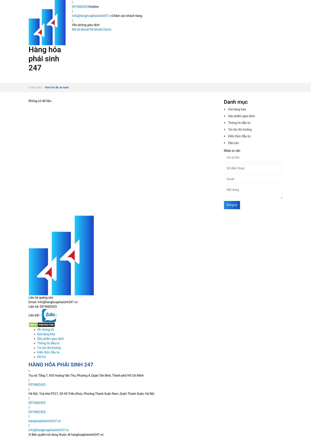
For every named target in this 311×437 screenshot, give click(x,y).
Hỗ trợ (89, 80)
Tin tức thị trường (246, 76)
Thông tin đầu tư (199, 76)
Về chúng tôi (66, 76)
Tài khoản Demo (100, 29)
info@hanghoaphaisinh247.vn (92, 16)
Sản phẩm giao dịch (151, 76)
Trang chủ (35, 87)
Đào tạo (233, 143)
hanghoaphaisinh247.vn (45, 421)
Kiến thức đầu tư (51, 80)
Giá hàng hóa (106, 76)
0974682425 (80, 6)
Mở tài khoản (81, 29)
